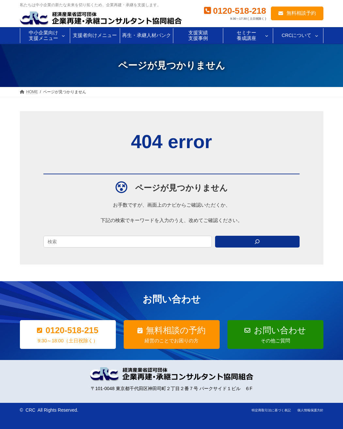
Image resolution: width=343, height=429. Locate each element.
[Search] (257, 242)
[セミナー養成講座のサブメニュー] (266, 35)
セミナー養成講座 (246, 35)
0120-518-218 (239, 11)
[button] (297, 13)
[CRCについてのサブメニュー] (316, 35)
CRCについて (296, 35)
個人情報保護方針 (310, 410)
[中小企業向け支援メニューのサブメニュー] (63, 35)
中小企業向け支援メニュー (43, 35)
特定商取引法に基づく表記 (271, 410)
